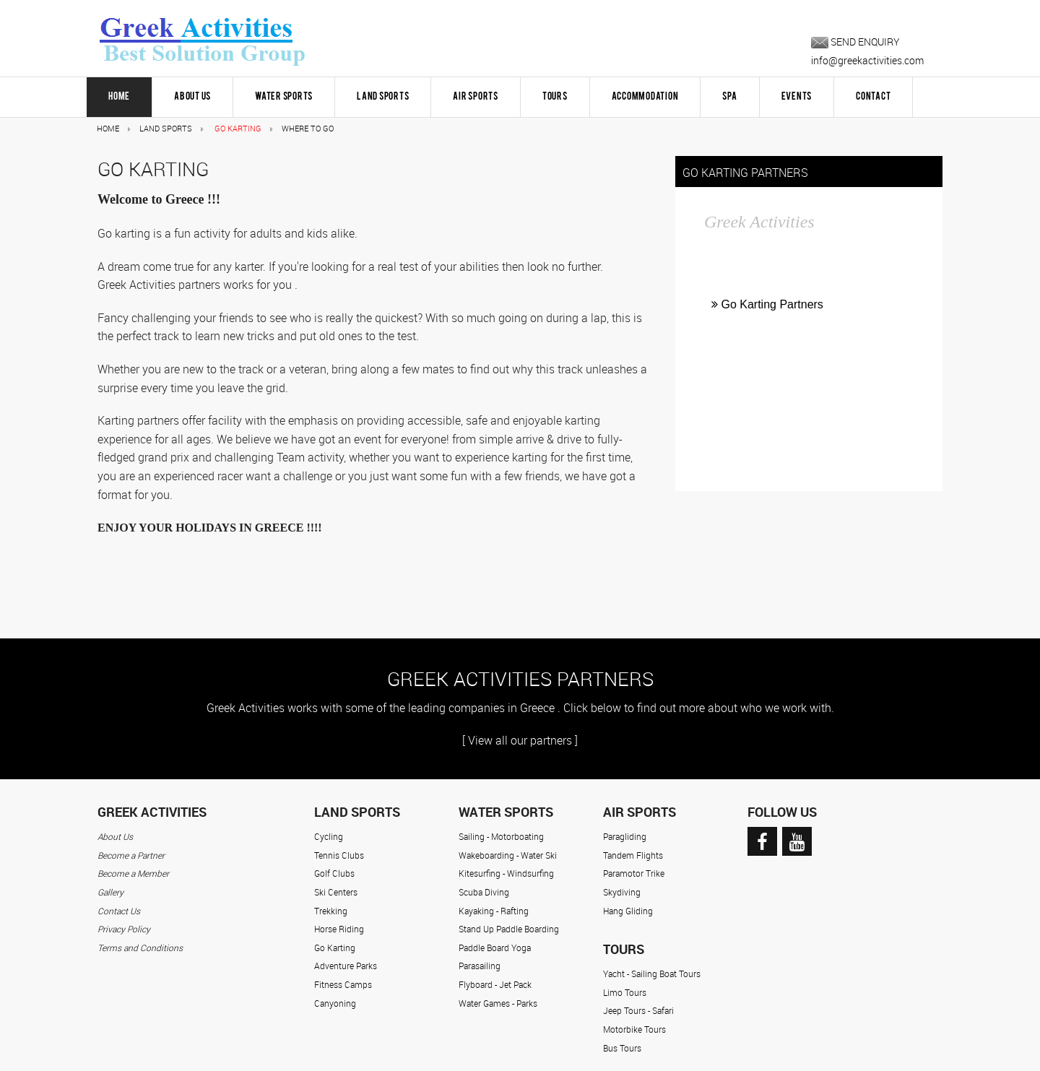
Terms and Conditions (140, 947)
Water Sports (284, 96)
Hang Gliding (628, 910)
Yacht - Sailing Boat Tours (652, 973)
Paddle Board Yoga (495, 947)
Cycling (328, 836)
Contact (873, 96)
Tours (555, 96)
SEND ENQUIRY (855, 41)
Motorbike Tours (634, 1029)
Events (796, 96)
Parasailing (479, 965)
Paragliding (624, 836)
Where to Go (308, 128)
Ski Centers (336, 892)
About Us (192, 96)
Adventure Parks (345, 965)
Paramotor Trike (633, 873)
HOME (119, 96)
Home (108, 128)
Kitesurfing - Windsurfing (506, 873)
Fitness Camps (343, 984)
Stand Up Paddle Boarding (509, 929)
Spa (729, 96)
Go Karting (334, 947)
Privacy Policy (124, 929)
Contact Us (119, 910)
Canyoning (335, 1003)
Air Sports (475, 96)
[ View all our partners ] (520, 740)
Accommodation (645, 96)
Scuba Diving (484, 892)
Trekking (330, 910)
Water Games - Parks (498, 1003)
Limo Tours (624, 992)
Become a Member (133, 873)
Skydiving (622, 892)
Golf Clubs (334, 873)
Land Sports (383, 96)
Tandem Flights (633, 855)
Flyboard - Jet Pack (495, 984)
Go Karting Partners (767, 304)
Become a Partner (131, 855)
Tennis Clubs (339, 855)
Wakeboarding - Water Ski (508, 855)
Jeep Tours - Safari (638, 1010)
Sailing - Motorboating (501, 836)
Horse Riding (339, 929)
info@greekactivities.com (867, 60)
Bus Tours (622, 1048)
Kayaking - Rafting (494, 910)
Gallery (111, 892)
